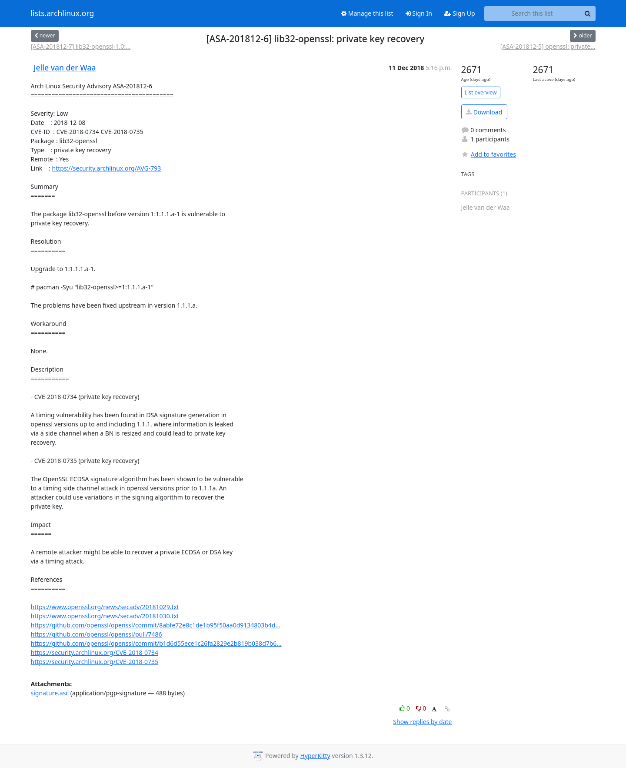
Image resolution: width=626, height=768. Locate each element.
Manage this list (367, 13)
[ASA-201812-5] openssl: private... (548, 46)
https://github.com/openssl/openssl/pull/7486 (96, 634)
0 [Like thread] (405, 708)
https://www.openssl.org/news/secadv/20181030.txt (105, 616)
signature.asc (50, 693)
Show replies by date (422, 722)
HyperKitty (315, 755)
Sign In (419, 13)
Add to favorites (488, 154)
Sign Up (459, 13)
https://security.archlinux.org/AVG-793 (106, 168)
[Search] (588, 13)
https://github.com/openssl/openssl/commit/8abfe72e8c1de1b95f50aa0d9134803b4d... (155, 625)
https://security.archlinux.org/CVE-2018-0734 (94, 652)
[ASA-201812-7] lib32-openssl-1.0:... (81, 46)
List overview (481, 92)
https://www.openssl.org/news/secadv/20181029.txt (105, 607)
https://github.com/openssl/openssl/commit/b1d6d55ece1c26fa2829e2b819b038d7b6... (156, 643)
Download (484, 112)
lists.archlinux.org (62, 13)
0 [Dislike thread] (421, 708)
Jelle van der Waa (65, 67)
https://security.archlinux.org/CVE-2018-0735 (94, 661)
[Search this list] (532, 13)
